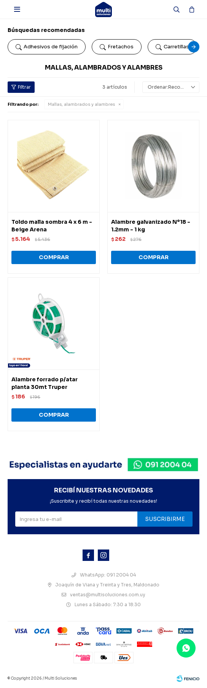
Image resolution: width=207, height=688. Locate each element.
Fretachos (117, 46)
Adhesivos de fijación (47, 46)
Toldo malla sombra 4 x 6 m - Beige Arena (51, 225)
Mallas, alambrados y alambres (81, 104)
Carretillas (172, 46)
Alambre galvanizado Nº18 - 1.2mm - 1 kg (150, 225)
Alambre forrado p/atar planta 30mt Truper (44, 383)
